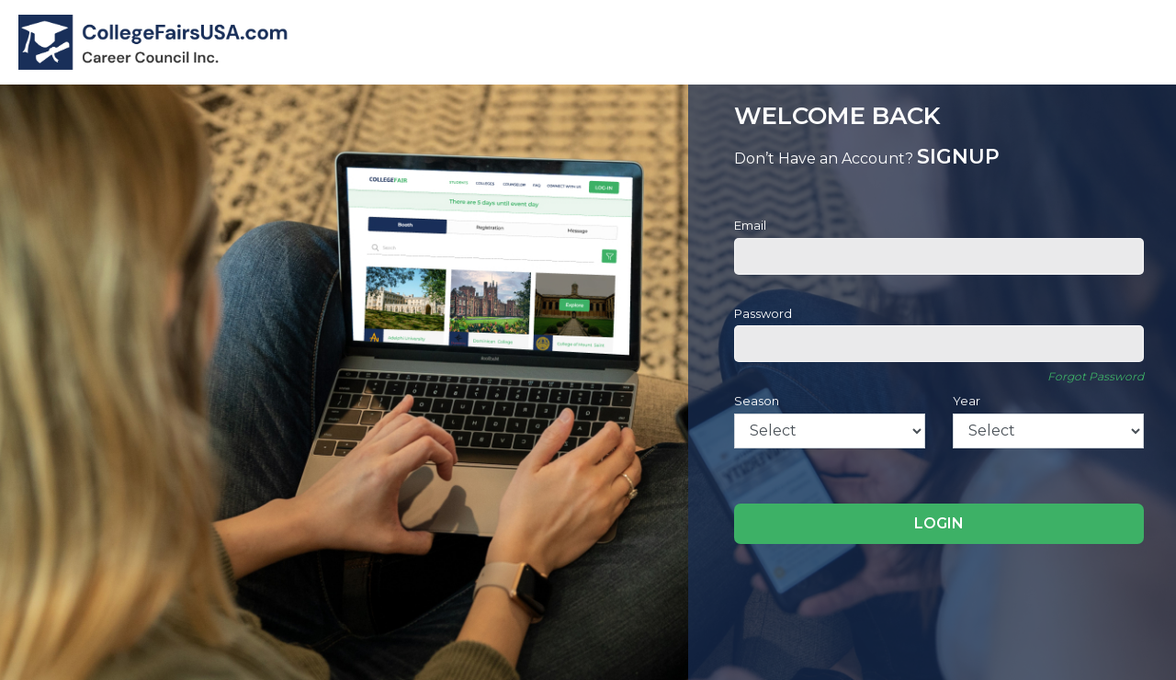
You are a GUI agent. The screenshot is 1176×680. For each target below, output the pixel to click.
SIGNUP (958, 156)
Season (756, 400)
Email (750, 225)
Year (966, 400)
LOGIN (939, 523)
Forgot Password (1095, 376)
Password (763, 313)
